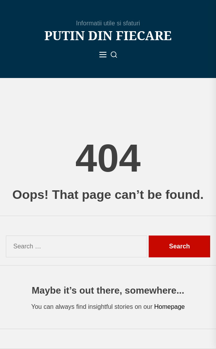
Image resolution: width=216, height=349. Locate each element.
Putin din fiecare (107, 35)
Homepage (169, 306)
